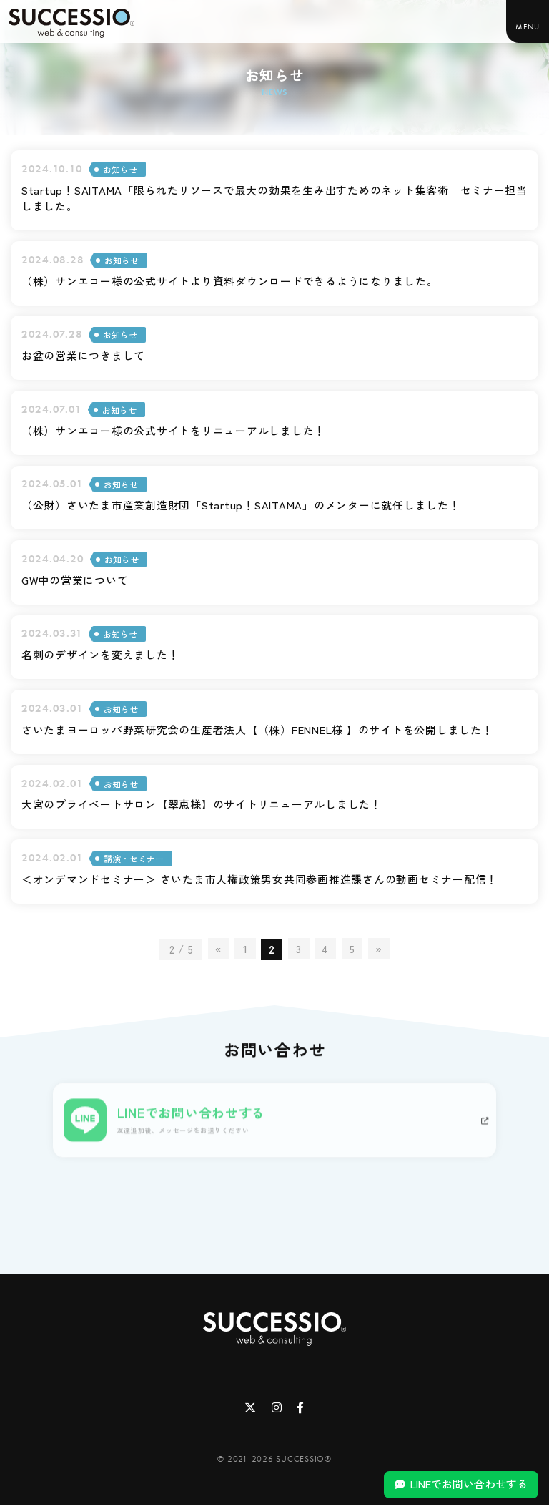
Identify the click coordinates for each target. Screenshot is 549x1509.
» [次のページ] (378, 953)
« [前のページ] (218, 953)
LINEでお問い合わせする (469, 1483)
